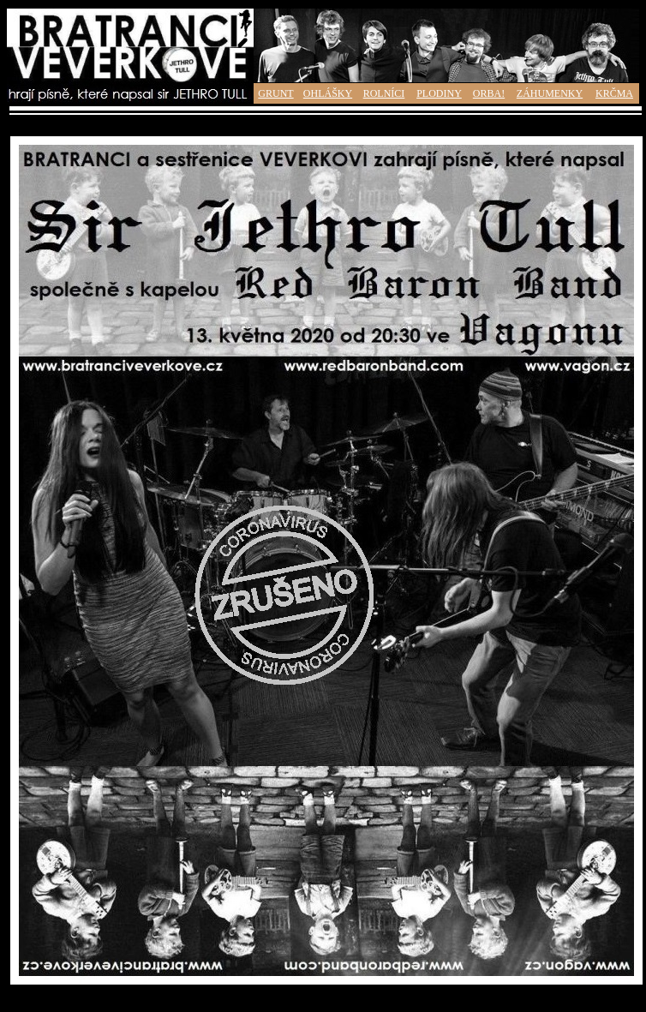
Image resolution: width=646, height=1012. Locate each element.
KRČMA (614, 93)
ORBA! (489, 93)
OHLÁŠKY (327, 93)
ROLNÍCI (384, 93)
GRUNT (275, 93)
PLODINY (439, 93)
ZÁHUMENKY (550, 93)
